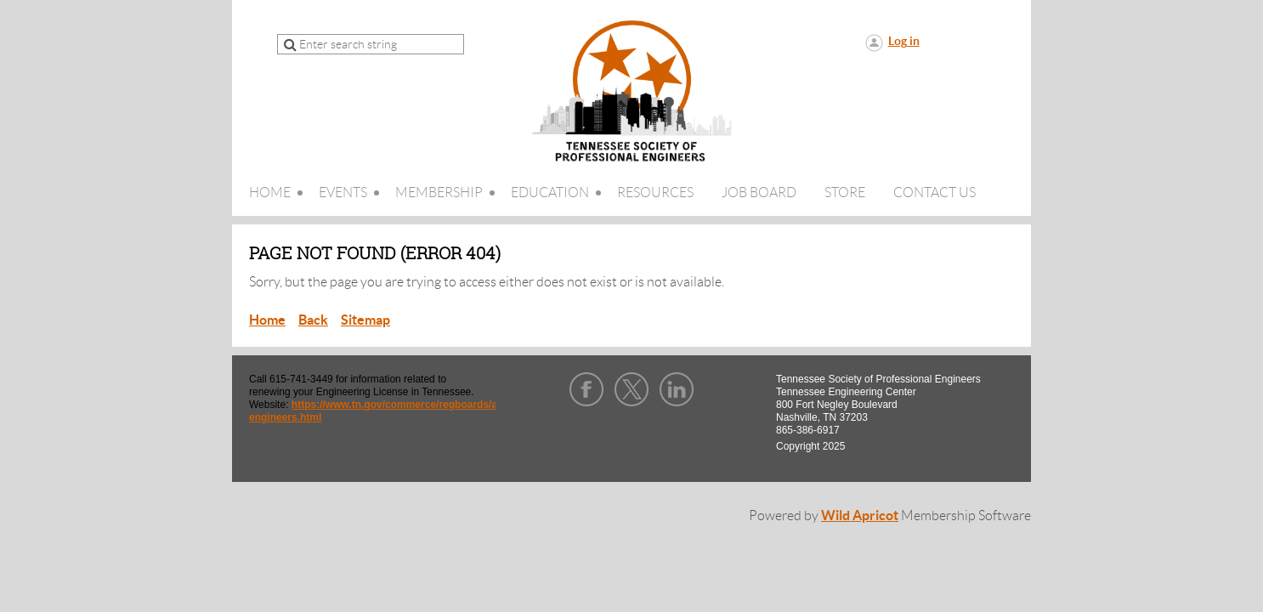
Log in (904, 41)
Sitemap (365, 319)
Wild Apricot (859, 515)
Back (313, 319)
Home (267, 319)
